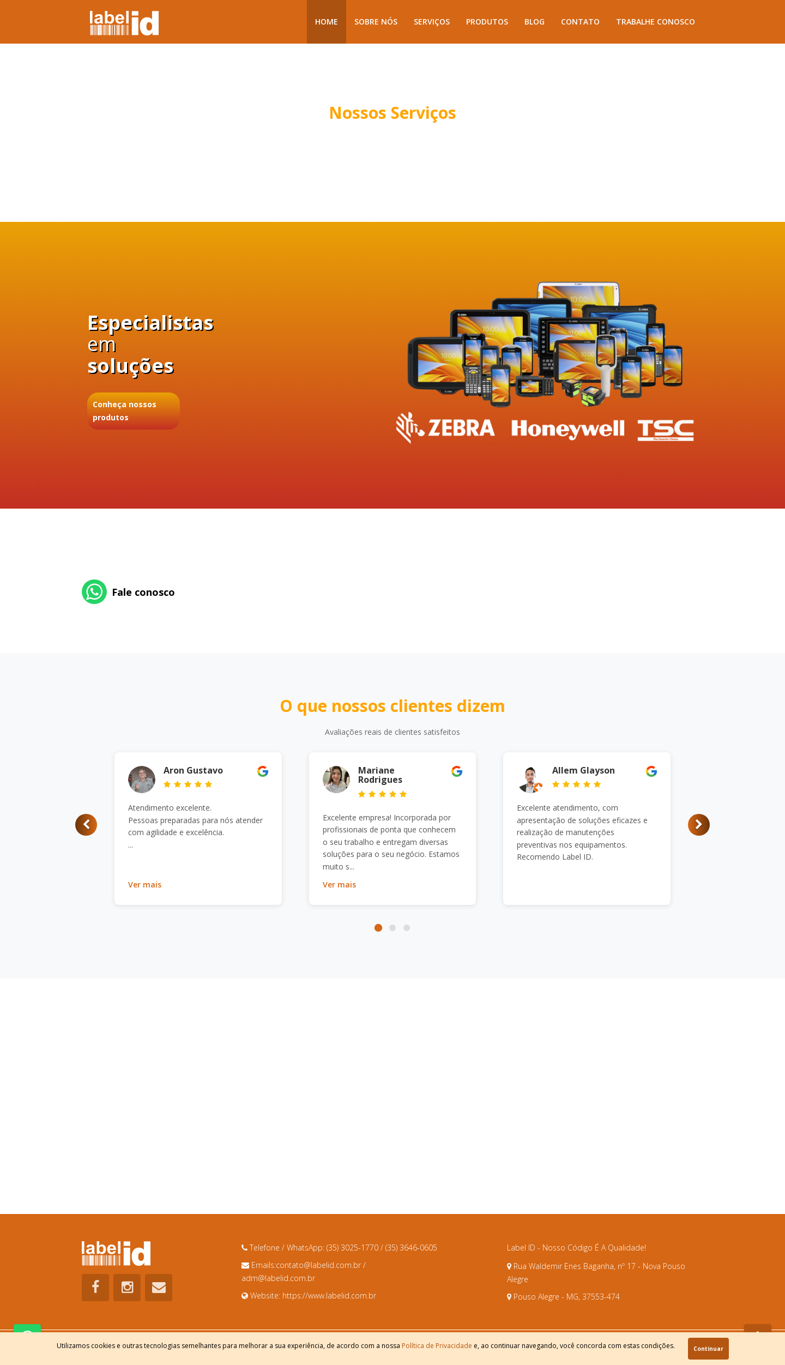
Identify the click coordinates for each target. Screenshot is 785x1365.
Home (326, 21)
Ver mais (144, 884)
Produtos (487, 21)
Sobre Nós (375, 21)
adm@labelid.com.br (278, 1278)
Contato (580, 21)
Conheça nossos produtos (124, 410)
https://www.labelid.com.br (329, 1295)
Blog (534, 21)
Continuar (708, 1348)
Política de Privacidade (437, 1345)
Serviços (432, 21)
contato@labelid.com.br (319, 1265)
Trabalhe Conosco (655, 21)
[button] (86, 825)
